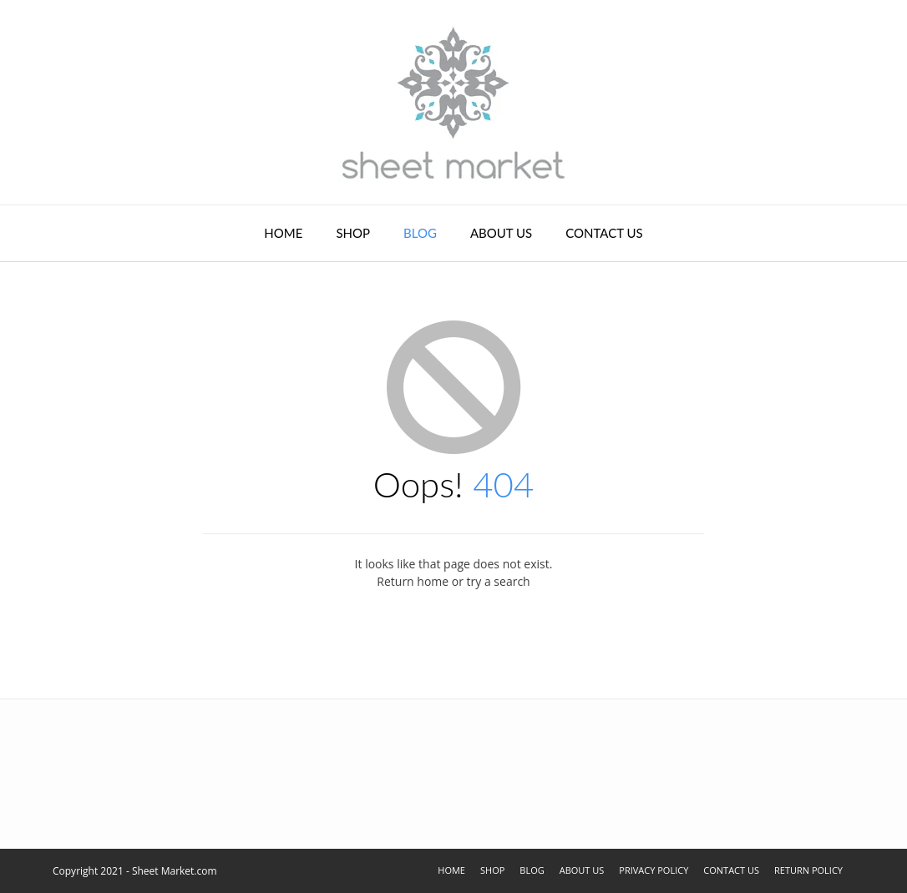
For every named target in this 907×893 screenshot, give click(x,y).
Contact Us (603, 232)
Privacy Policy (653, 870)
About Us (501, 232)
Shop (353, 232)
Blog (420, 232)
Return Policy (808, 870)
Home (283, 232)
